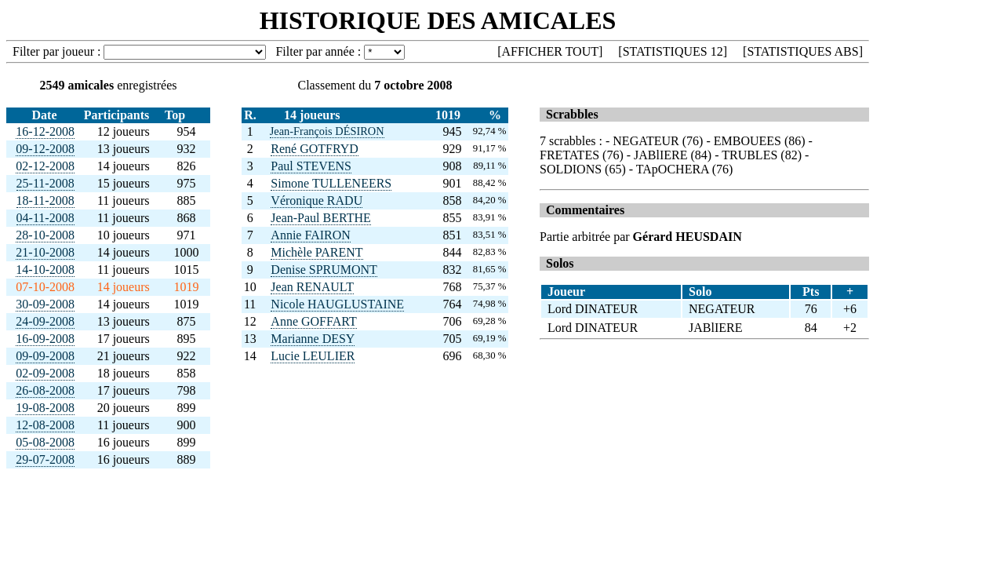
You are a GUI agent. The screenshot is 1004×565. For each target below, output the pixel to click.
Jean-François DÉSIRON (327, 131)
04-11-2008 (45, 217)
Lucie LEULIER (313, 356)
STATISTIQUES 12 (673, 51)
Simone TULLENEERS (331, 183)
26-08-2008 (45, 390)
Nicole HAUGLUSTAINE (337, 304)
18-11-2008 (45, 200)
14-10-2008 (45, 269)
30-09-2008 (45, 304)
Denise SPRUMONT (324, 269)
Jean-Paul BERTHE (320, 217)
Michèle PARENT (316, 252)
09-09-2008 (45, 356)
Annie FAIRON (310, 235)
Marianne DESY (313, 338)
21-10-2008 (45, 252)
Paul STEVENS (311, 166)
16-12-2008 (45, 131)
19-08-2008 (45, 407)
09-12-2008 (45, 148)
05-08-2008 (45, 442)
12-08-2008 (45, 425)
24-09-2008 (45, 321)
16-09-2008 (45, 338)
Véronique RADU (316, 200)
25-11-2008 (45, 183)
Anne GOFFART (313, 321)
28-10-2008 (45, 235)
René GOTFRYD (314, 148)
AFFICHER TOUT (550, 51)
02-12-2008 (45, 166)
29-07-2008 (45, 459)
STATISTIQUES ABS (802, 51)
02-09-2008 (45, 373)
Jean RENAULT (312, 286)
